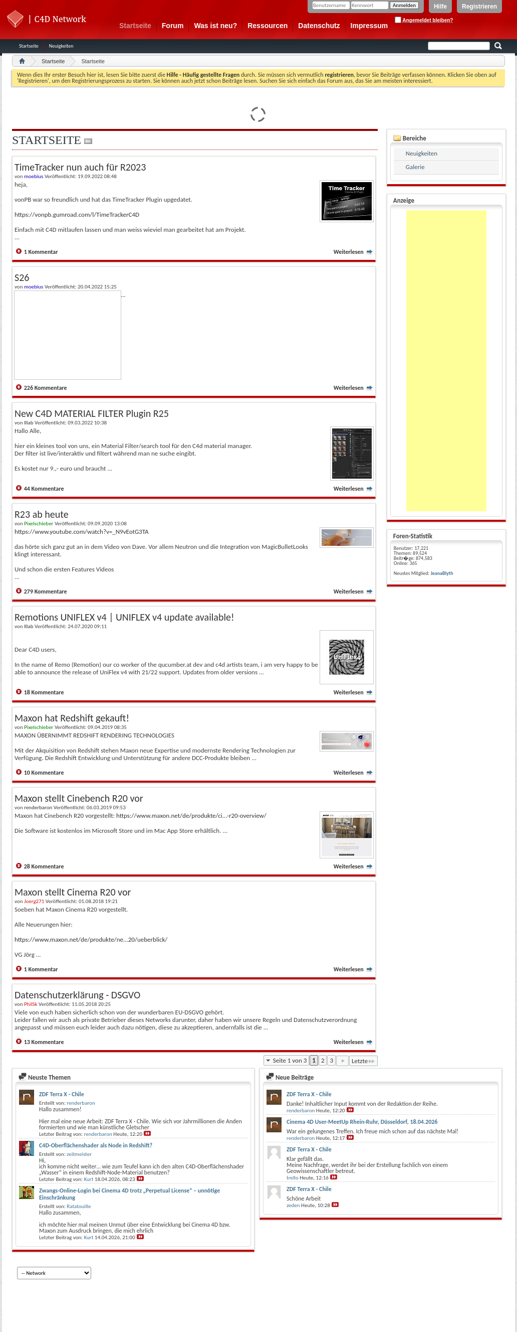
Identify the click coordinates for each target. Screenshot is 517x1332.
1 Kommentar (41, 251)
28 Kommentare (44, 866)
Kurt (89, 1179)
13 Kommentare (44, 1042)
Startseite (135, 26)
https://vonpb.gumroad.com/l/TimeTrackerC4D (77, 214)
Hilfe (440, 6)
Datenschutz (319, 26)
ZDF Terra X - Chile (61, 1094)
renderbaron (81, 1103)
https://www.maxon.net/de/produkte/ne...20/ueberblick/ (91, 939)
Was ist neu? (215, 26)
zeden (293, 1205)
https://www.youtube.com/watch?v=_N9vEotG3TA (82, 531)
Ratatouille (79, 1206)
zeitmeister (79, 1154)
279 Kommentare (45, 591)
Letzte (363, 1061)
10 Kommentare (44, 772)
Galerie (415, 167)
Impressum (369, 26)
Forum (173, 26)
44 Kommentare (44, 488)
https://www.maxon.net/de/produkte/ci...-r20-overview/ (191, 815)
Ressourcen (267, 26)
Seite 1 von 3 (290, 1060)
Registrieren (479, 6)
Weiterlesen (353, 251)
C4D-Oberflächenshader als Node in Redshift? (95, 1145)
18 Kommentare (44, 692)
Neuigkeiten (61, 46)
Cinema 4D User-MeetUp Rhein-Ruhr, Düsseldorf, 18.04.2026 (362, 1121)
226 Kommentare (45, 387)
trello (293, 1177)
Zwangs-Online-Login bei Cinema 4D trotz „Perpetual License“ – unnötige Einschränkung (129, 1194)
